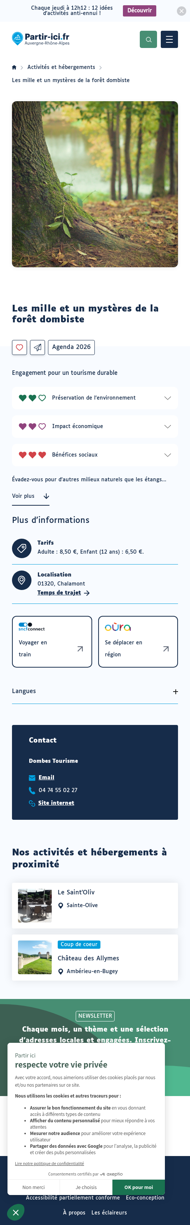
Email (46, 777)
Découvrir (139, 10)
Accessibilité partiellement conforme (73, 1198)
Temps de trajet (63, 593)
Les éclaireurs (109, 1213)
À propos (74, 1213)
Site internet (56, 803)
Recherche (148, 39)
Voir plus (30, 496)
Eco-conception (145, 1198)
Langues (24, 691)
